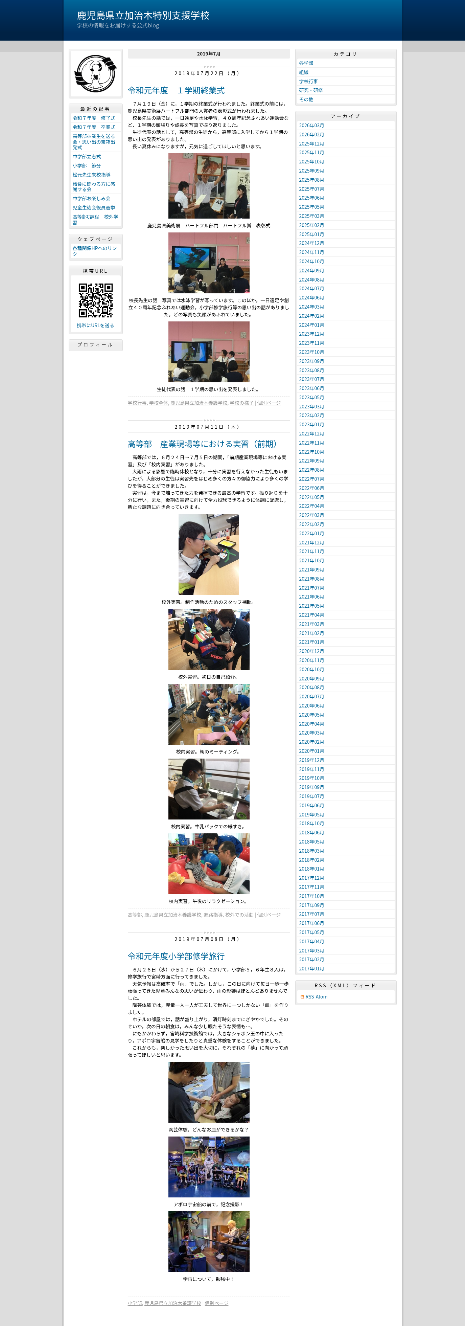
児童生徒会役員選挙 (94, 207)
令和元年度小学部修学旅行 (176, 956)
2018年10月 (312, 823)
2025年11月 (312, 152)
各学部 (306, 63)
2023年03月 (312, 406)
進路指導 (213, 914)
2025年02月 (312, 225)
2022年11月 (312, 442)
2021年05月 (312, 605)
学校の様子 (242, 402)
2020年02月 (312, 741)
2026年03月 (312, 125)
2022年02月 (312, 524)
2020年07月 (312, 696)
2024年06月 (312, 297)
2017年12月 (312, 877)
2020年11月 (312, 660)
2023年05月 (312, 397)
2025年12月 (312, 143)
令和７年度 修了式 (94, 117)
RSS (310, 996)
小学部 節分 (87, 165)
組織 (304, 72)
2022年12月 (312, 433)
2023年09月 (312, 361)
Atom (322, 996)
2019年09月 (312, 787)
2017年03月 (312, 950)
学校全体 (158, 402)
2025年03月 (312, 215)
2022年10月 (312, 451)
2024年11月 (312, 252)
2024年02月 (312, 315)
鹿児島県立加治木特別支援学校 (143, 15)
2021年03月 (312, 624)
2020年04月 (312, 723)
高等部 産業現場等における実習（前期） (205, 443)
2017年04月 (312, 941)
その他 (306, 99)
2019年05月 (312, 814)
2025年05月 (312, 206)
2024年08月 (312, 279)
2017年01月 (312, 968)
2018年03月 (312, 850)
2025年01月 (312, 234)
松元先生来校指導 (92, 174)
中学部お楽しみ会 (92, 198)
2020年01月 (312, 750)
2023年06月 (312, 388)
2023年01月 (312, 424)
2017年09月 (312, 905)
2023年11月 (312, 342)
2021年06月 (312, 596)
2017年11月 (312, 886)
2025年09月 (312, 170)
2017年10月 (312, 896)
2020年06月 (312, 705)
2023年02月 (312, 415)
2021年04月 (312, 614)
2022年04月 (312, 505)
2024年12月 (312, 243)
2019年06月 (312, 805)
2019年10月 (312, 777)
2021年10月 (312, 560)
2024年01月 (312, 324)
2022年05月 (312, 497)
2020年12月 (312, 651)
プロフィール (95, 344)
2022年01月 (312, 533)
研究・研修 (311, 90)
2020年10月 (312, 669)
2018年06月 (312, 832)
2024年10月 (312, 261)
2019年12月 (312, 760)
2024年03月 (312, 306)
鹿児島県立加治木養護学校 (198, 402)
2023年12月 (312, 333)
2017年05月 (312, 932)
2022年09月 (312, 460)
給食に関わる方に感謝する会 (94, 186)
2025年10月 (312, 161)
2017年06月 (312, 923)
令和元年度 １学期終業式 (176, 90)
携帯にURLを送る (95, 325)
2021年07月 (312, 587)
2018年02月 (312, 859)
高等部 (135, 914)
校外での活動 (239, 914)
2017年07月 (312, 914)
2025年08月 (312, 179)
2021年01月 (312, 641)
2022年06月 (312, 488)
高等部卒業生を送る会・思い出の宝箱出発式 (94, 142)
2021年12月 (312, 542)
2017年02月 (312, 959)
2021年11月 (312, 551)
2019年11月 (312, 769)
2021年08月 (312, 578)
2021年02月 (312, 633)
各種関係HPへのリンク (95, 251)
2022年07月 (312, 478)
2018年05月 (312, 841)
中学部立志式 (87, 156)
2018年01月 (312, 868)
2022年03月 (312, 515)
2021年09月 (312, 569)
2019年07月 (312, 796)
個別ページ (269, 402)
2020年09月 (312, 678)
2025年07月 (312, 188)
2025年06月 (312, 197)
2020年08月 (312, 687)
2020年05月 (312, 714)
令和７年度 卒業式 (94, 126)
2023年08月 (312, 370)
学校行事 (137, 402)
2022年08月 (312, 469)
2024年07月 (312, 288)
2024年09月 (312, 270)
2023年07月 (312, 379)
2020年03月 (312, 732)
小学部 (135, 1303)
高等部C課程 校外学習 (95, 219)
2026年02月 (312, 134)
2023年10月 (312, 352)
